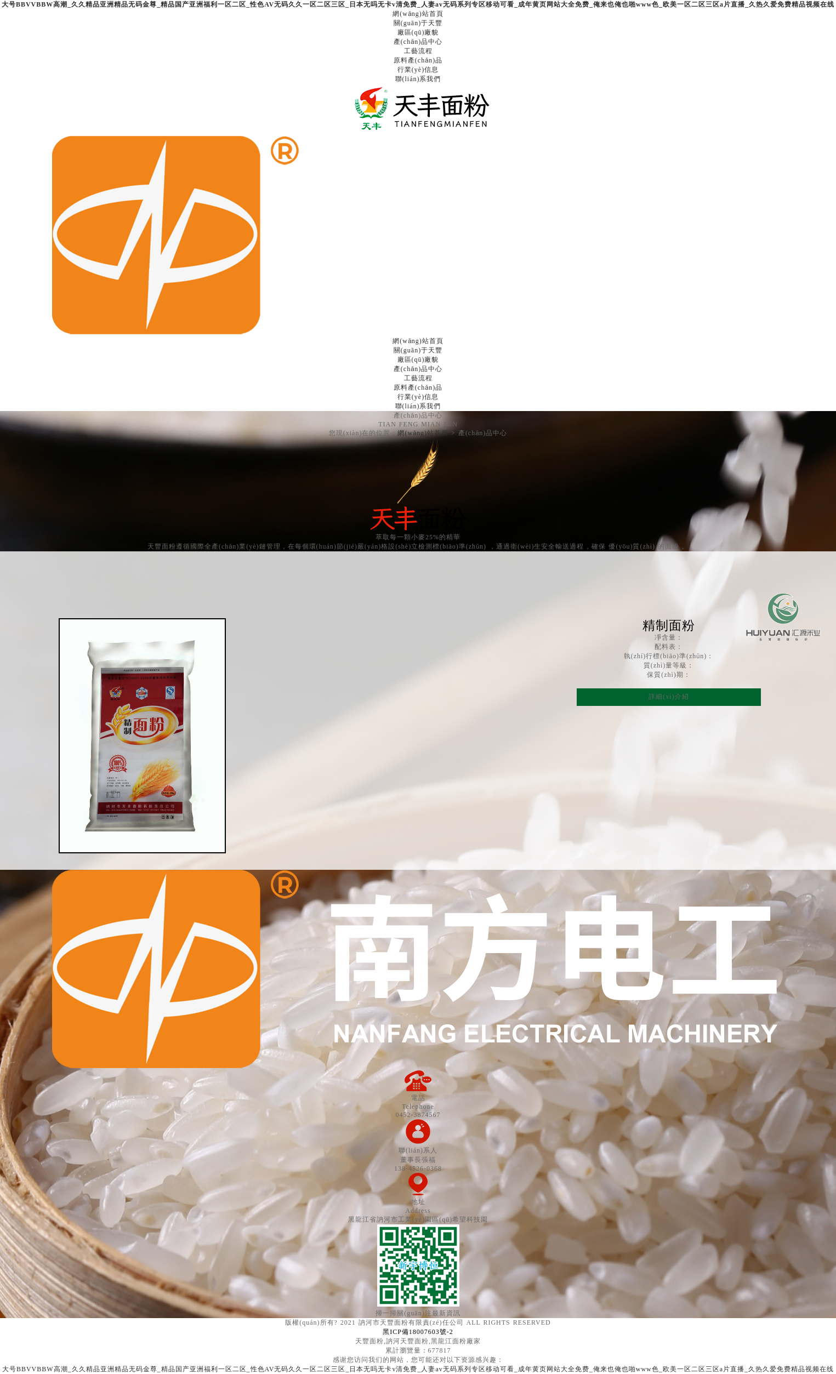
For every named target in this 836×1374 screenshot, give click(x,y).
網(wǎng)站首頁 (422, 433)
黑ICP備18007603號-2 (418, 1332)
